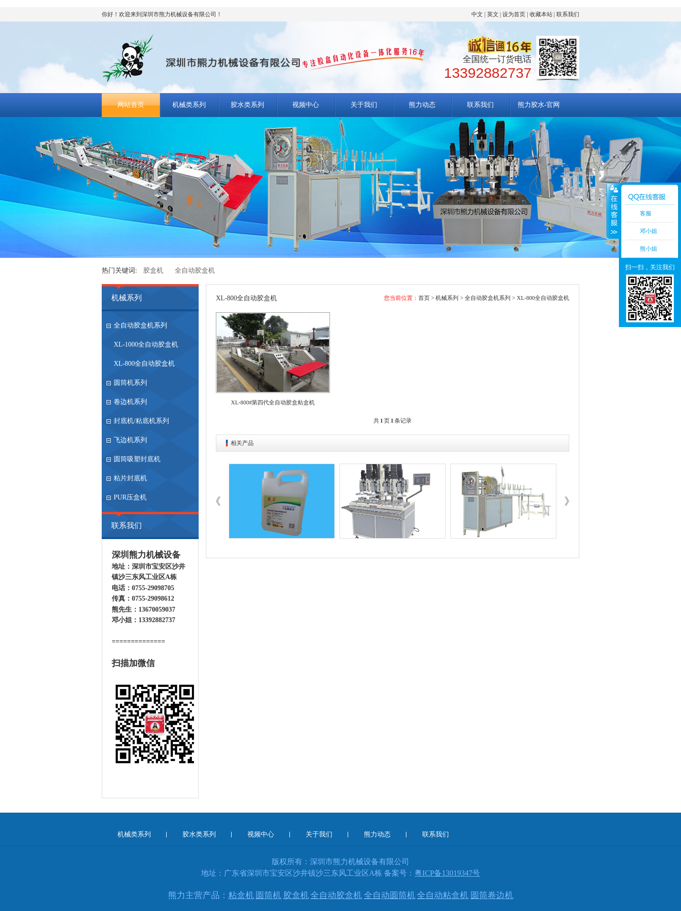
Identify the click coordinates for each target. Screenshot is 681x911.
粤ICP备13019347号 (447, 873)
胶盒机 (153, 270)
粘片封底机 (130, 478)
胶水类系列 (247, 104)
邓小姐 (648, 231)
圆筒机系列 (130, 382)
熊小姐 (648, 248)
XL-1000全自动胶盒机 (146, 344)
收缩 (613, 210)
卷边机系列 (130, 401)
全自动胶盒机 (195, 270)
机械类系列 (189, 104)
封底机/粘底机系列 (141, 420)
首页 (424, 298)
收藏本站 (541, 14)
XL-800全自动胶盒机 (144, 363)
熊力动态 (422, 104)
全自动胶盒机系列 (140, 325)
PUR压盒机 (130, 497)
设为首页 (513, 14)
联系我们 (567, 14)
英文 (493, 14)
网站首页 (130, 104)
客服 (645, 213)
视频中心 (305, 104)
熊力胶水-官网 (539, 104)
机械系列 (126, 298)
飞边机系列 (130, 440)
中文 (477, 14)
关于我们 (364, 104)
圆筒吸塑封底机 (137, 459)
